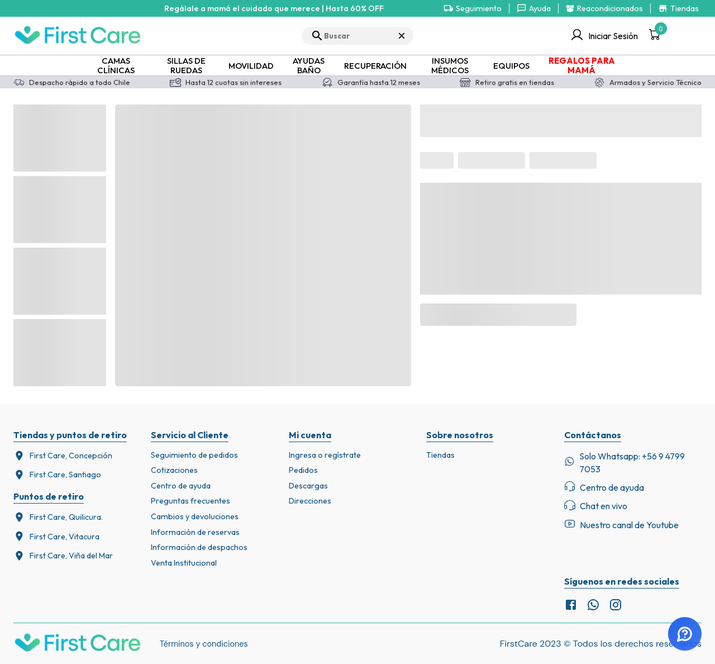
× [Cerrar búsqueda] (402, 35)
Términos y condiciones (204, 644)
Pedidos (303, 470)
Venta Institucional (184, 563)
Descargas (308, 486)
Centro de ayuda (181, 486)
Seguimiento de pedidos (194, 455)
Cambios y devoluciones (195, 516)
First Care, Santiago (57, 475)
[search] (357, 36)
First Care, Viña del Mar (63, 556)
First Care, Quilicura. (58, 517)
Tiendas (440, 455)
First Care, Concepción (62, 456)
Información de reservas (195, 532)
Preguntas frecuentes (190, 501)
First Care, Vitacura (56, 536)
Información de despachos (199, 547)
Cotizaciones (174, 470)
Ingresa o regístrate (325, 455)
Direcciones (310, 501)
